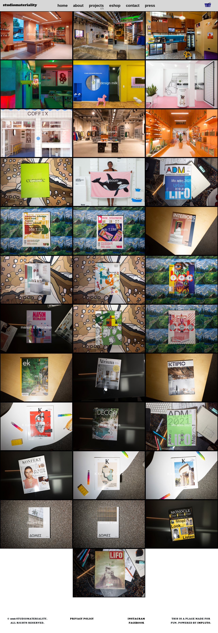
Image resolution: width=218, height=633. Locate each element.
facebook (136, 622)
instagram (136, 618)
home (62, 5)
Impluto (203, 622)
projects (96, 5)
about (78, 5)
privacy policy (82, 618)
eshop (114, 5)
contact (132, 5)
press (150, 5)
